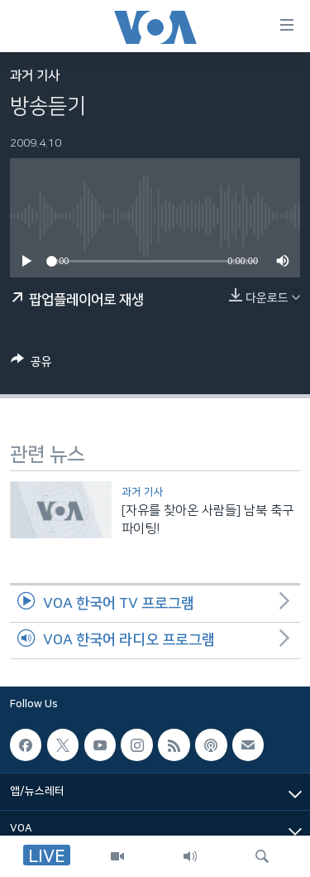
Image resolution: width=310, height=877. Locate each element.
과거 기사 (35, 76)
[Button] (31, 364)
